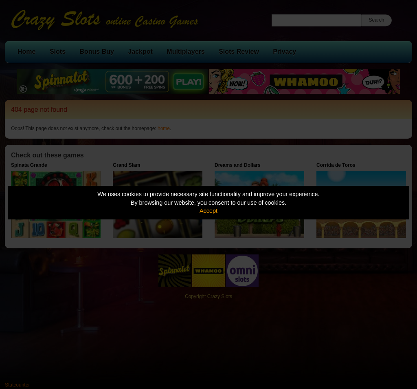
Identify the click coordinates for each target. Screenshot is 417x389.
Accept (208, 211)
